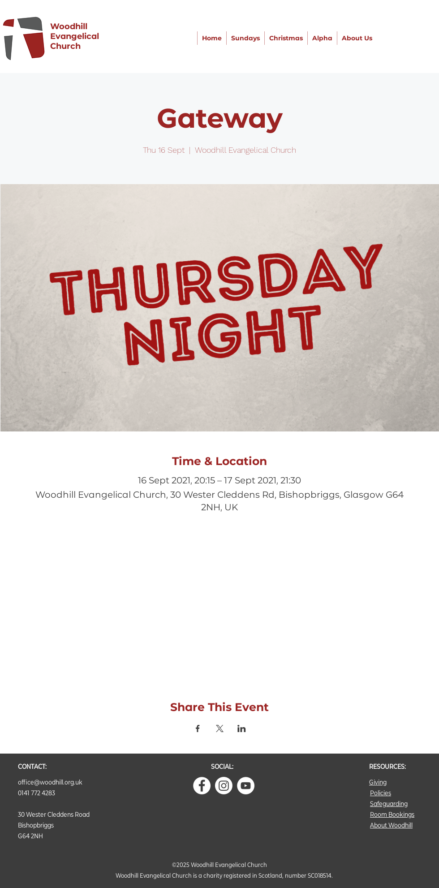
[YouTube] (245, 785)
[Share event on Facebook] (198, 728)
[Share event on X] (219, 728)
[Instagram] (223, 785)
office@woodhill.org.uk (50, 782)
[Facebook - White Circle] (202, 785)
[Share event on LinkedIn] (241, 728)
